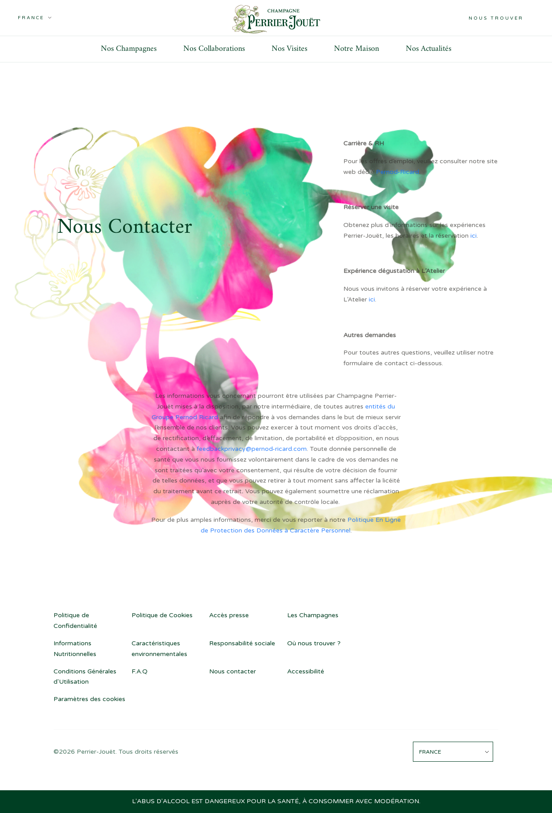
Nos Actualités (428, 49)
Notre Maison (356, 49)
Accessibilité (305, 671)
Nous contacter (232, 671)
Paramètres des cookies (89, 699)
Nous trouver (496, 18)
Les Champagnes (312, 615)
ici (473, 235)
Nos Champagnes (129, 49)
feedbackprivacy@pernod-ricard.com (252, 449)
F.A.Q (140, 671)
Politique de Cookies (162, 615)
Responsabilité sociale (242, 643)
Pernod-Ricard (397, 172)
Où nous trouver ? (314, 643)
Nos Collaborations (214, 49)
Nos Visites (289, 49)
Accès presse (229, 615)
